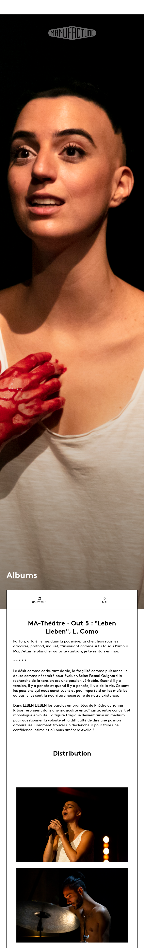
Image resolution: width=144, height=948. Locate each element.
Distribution (72, 753)
